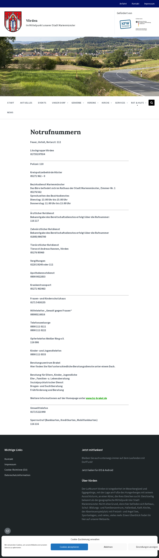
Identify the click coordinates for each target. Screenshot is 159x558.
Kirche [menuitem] (105, 102)
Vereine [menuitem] (91, 102)
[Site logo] (12, 31)
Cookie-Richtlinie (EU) (15, 469)
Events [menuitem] (42, 102)
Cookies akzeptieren (69, 546)
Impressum (10, 464)
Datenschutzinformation (17, 475)
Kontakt (8, 458)
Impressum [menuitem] (149, 3)
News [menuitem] (10, 112)
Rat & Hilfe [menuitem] (137, 102)
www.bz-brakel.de (96, 398)
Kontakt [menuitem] (135, 3)
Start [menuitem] (10, 102)
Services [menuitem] (120, 102)
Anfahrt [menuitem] (123, 3)
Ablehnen (108, 546)
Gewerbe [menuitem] (76, 102)
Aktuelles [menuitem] (26, 102)
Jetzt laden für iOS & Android (97, 470)
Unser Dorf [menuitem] (58, 102)
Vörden (34, 20)
